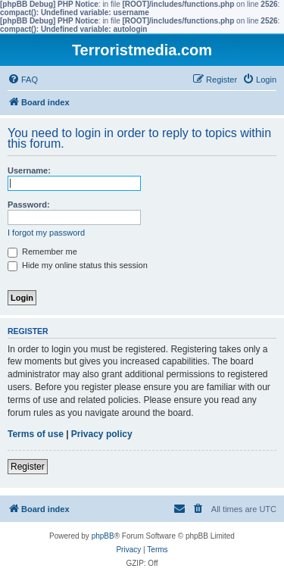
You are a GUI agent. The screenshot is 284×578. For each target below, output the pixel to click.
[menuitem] (23, 79)
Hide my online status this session (78, 265)
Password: (29, 204)
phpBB (103, 536)
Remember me (42, 251)
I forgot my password (46, 232)
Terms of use (36, 434)
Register (28, 466)
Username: (29, 170)
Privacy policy (102, 434)
